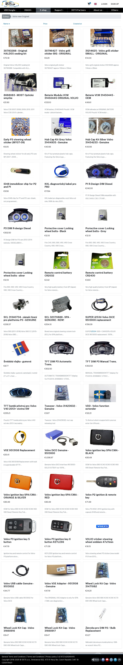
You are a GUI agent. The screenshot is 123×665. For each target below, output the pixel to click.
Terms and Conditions (35, 657)
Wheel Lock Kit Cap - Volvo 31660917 (60, 629)
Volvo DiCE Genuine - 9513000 (56, 452)
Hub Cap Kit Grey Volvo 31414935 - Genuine (58, 141)
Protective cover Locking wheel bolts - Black (59, 230)
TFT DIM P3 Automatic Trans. (58, 363)
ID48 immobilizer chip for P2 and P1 (20, 185)
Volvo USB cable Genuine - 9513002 (19, 585)
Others (114, 10)
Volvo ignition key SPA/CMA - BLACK (102, 452)
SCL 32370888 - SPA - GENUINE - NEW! (57, 318)
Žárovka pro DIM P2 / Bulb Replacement (100, 629)
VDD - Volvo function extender (97, 407)
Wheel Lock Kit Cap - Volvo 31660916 (19, 629)
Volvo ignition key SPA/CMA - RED (61, 496)
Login (104, 4)
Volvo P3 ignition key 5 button (17, 540)
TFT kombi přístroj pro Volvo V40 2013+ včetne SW (20, 407)
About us (98, 10)
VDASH (27, 10)
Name (6, 24)
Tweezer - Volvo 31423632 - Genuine (60, 407)
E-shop (43, 10)
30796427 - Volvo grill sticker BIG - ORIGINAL (58, 52)
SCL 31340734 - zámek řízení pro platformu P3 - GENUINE (20, 318)
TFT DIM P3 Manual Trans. (101, 361)
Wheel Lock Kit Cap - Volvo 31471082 (100, 585)
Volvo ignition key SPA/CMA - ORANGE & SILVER (20, 496)
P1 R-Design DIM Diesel (98, 183)
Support (58, 10)
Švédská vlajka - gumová (17, 361)
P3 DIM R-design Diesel (17, 228)
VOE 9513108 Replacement (19, 450)
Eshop (6, 16)
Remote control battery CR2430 (99, 274)
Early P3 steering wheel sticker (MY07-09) (17, 141)
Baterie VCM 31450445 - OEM (99, 96)
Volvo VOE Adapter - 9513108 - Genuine (61, 585)
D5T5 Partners (78, 10)
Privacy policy (51, 657)
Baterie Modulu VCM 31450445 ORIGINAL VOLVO (61, 96)
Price (45, 24)
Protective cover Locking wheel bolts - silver (18, 274)
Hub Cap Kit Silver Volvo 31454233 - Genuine (99, 141)
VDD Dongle (9, 10)
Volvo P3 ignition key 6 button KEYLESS (58, 540)
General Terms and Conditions (14, 657)
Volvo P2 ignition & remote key (100, 496)
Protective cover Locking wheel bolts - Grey (99, 230)
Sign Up (115, 4)
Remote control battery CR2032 (58, 274)
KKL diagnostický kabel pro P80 (60, 185)
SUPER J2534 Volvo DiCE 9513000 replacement (100, 318)
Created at (77, 24)
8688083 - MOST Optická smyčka (19, 96)
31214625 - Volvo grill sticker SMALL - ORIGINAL (102, 52)
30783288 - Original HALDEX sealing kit (15, 52)
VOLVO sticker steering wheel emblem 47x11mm (99, 540)
